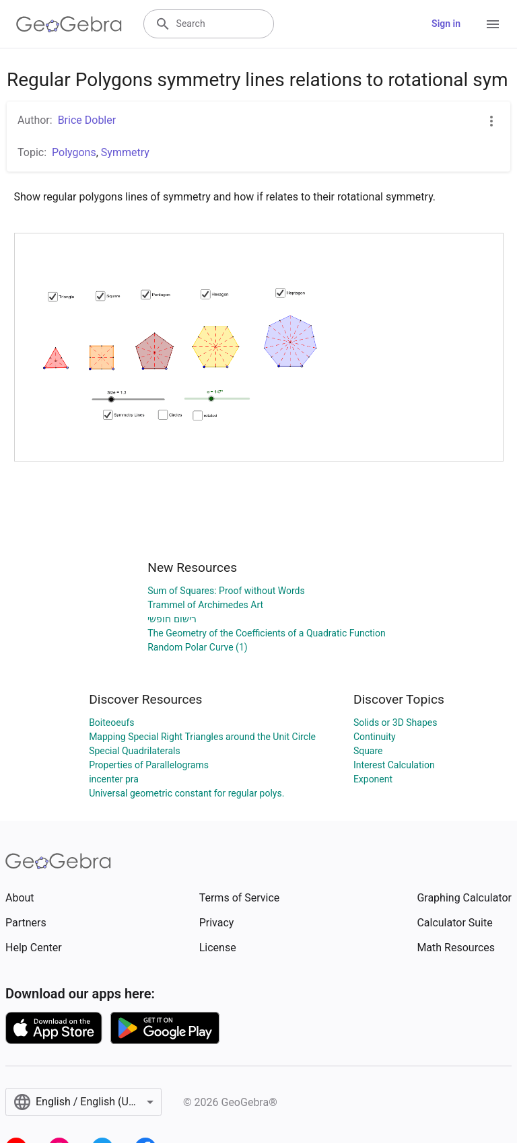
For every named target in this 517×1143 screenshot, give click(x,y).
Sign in (446, 23)
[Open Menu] (493, 24)
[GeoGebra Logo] (69, 24)
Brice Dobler (87, 120)
